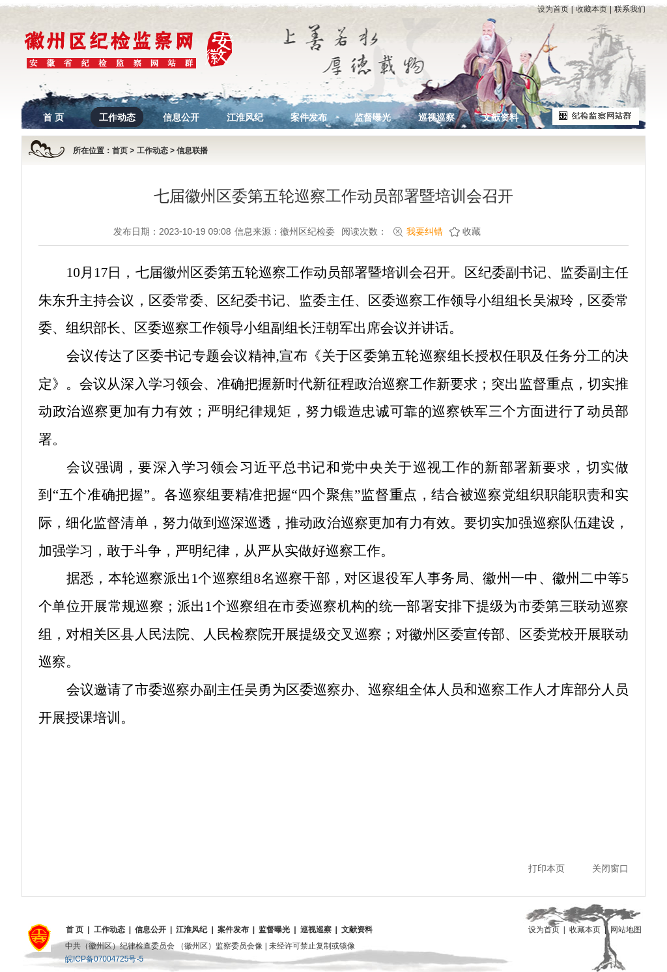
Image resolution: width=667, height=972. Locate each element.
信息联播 (192, 150)
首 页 (53, 117)
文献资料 (500, 117)
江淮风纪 (245, 117)
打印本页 (546, 868)
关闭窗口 (610, 868)
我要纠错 (424, 231)
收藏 (471, 231)
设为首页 (553, 9)
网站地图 (626, 929)
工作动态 (117, 117)
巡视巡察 (436, 117)
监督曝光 (372, 117)
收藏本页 (591, 9)
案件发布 (309, 117)
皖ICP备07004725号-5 (104, 959)
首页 (120, 150)
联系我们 (630, 9)
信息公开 (181, 117)
